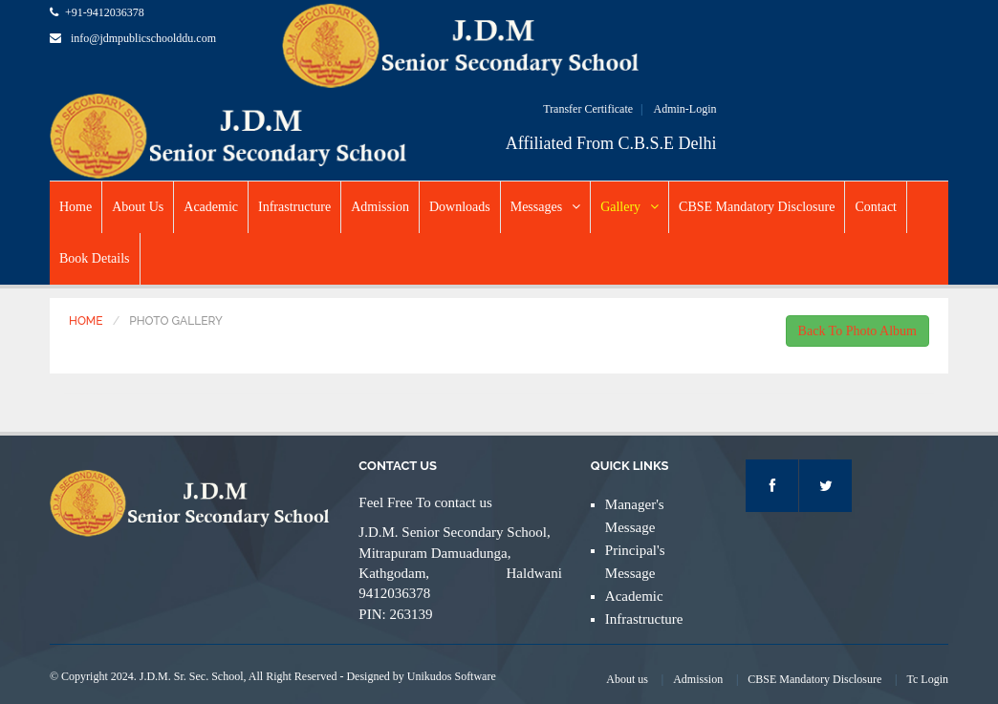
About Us (137, 207)
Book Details (94, 258)
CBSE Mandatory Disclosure (757, 207)
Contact (876, 207)
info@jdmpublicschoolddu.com (143, 38)
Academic (211, 207)
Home (75, 207)
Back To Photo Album (857, 331)
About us (627, 679)
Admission (380, 207)
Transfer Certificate (588, 109)
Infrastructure (294, 207)
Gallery (629, 207)
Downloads (459, 207)
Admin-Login (684, 109)
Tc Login (927, 679)
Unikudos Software (451, 676)
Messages (545, 207)
